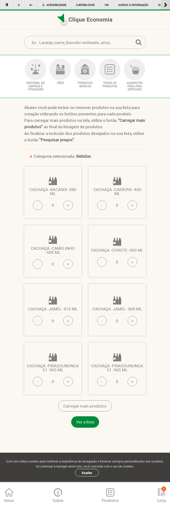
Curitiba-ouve (85, 5)
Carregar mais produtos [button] (85, 406)
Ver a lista (85, 422)
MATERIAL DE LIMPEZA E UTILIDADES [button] (35, 75)
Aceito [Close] (87, 472)
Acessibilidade (54, 5)
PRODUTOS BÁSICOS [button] (85, 73)
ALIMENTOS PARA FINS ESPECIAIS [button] (134, 75)
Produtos (110, 495)
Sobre (57, 495)
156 (106, 5)
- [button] (37, 205)
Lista (161, 494)
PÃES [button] (60, 72)
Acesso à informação (133, 5)
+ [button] (68, 205)
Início (9, 495)
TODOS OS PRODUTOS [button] (109, 73)
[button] (138, 42)
